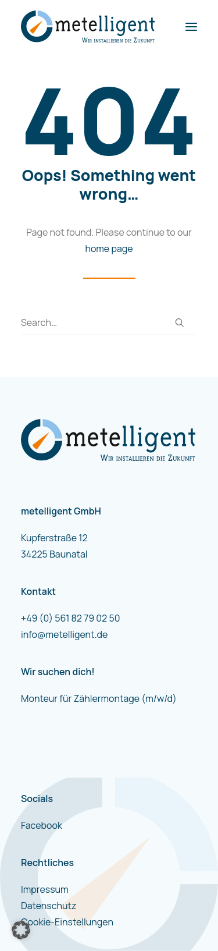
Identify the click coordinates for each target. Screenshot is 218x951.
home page (109, 248)
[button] (191, 26)
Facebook (41, 825)
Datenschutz (48, 905)
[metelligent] (88, 26)
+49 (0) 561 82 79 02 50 (70, 618)
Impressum (45, 889)
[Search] (109, 322)
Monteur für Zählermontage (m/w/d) (99, 698)
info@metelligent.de (64, 634)
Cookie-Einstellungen (67, 921)
